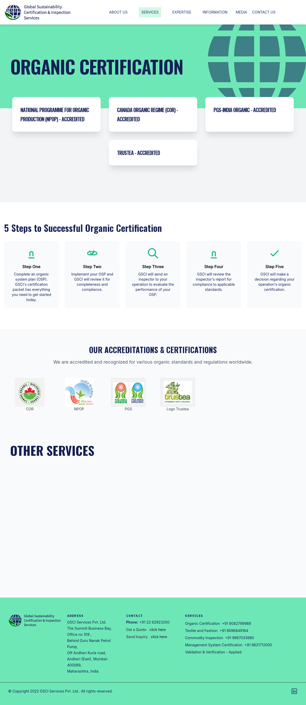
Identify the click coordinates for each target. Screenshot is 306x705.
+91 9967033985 (239, 638)
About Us (118, 12)
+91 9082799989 (236, 623)
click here (157, 629)
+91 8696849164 (234, 630)
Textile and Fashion (201, 630)
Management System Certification (213, 645)
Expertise (182, 12)
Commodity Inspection (204, 638)
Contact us (263, 12)
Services (149, 12)
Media (241, 12)
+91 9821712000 (258, 645)
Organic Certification (202, 623)
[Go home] (35, 620)
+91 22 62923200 (154, 622)
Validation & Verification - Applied (213, 652)
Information (215, 12)
